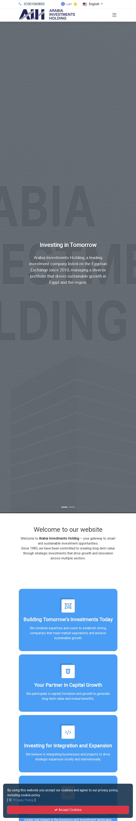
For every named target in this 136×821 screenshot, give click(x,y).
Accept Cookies (68, 810)
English (91, 4)
